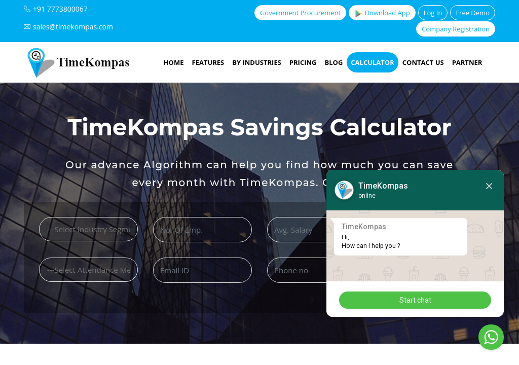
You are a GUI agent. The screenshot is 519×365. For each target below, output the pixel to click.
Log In (433, 12)
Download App (382, 13)
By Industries (256, 62)
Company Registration (456, 28)
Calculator (372, 62)
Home (174, 62)
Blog (333, 62)
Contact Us (423, 62)
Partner (467, 62)
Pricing (303, 62)
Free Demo (473, 12)
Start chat (415, 300)
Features (208, 62)
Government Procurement (300, 12)
